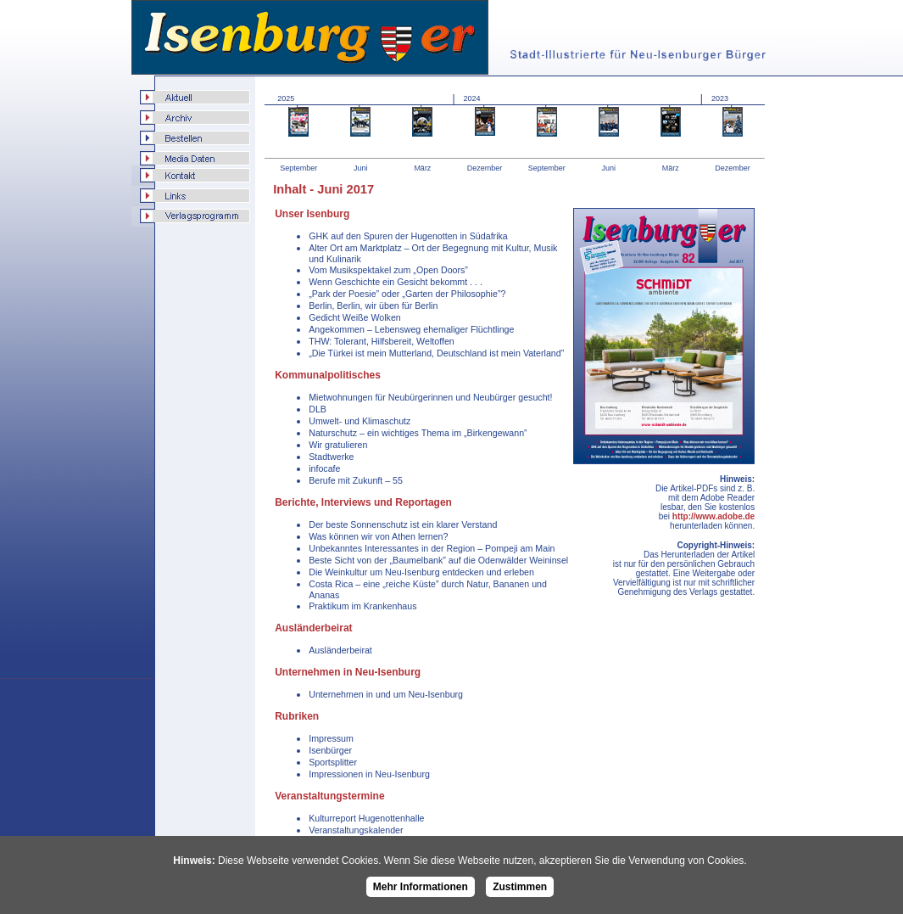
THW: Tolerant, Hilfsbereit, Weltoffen (381, 341)
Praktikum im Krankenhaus (362, 606)
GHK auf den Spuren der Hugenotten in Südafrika (408, 236)
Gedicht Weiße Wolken (355, 317)
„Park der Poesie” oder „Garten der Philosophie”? (407, 294)
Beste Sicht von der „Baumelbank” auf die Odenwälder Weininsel (438, 560)
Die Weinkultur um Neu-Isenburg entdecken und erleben (421, 572)
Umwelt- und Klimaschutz (359, 421)
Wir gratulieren (338, 445)
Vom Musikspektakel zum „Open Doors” (388, 270)
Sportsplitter (333, 762)
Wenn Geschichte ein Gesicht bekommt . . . (395, 282)
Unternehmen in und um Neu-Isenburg (386, 694)
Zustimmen (520, 887)
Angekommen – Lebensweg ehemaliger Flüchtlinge (411, 329)
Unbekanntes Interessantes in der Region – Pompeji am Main (432, 548)
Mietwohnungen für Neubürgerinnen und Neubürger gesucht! (430, 397)
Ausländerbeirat (340, 650)
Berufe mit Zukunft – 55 (356, 480)
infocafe (324, 468)
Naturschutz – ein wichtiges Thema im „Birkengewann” (418, 433)
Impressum (331, 738)
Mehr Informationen (420, 887)
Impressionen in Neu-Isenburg (369, 774)
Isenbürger (330, 750)
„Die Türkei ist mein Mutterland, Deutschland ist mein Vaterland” (436, 353)
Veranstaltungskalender (356, 830)
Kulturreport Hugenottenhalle (366, 818)
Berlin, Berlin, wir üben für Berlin (373, 305)
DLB (317, 409)
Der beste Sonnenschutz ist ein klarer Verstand (403, 524)
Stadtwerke (331, 456)
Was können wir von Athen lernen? (378, 536)
